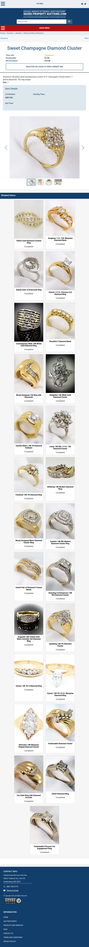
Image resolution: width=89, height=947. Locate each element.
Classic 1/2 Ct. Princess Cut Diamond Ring (60, 293)
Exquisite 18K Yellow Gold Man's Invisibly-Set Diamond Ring (29, 639)
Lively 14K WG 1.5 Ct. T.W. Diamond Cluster (60, 448)
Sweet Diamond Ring (60, 794)
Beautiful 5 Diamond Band (60, 341)
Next (86, 38)
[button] (31, 182)
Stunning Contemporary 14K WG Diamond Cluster (60, 594)
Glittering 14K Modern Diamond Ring (60, 488)
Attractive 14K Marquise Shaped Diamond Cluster (28, 746)
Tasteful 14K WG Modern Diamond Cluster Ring (60, 542)
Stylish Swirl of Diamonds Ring (28, 290)
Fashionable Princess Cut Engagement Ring (44, 847)
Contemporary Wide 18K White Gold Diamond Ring (28, 345)
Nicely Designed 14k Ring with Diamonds (28, 396)
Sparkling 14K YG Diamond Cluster (60, 645)
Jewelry (18, 33)
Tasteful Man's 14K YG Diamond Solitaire (29, 447)
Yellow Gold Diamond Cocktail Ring (28, 242)
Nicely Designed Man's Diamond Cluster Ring (29, 542)
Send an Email (12, 890)
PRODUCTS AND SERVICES (13, 925)
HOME (5, 917)
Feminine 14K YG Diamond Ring (29, 495)
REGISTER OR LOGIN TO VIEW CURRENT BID (44, 67)
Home (2, 33)
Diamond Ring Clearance (33, 33)
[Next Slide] (83, 147)
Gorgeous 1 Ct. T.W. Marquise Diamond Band (60, 239)
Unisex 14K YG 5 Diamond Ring (29, 686)
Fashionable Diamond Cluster (60, 744)
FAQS (5, 929)
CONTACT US (8, 933)
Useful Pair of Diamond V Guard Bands (29, 589)
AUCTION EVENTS (10, 921)
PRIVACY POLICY (9, 941)
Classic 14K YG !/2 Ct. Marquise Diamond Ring (60, 694)
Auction (10, 33)
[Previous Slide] (6, 147)
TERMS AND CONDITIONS (12, 937)
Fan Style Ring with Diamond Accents (29, 796)
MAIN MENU (25, 28)
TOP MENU (22, 3)
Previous (4, 38)
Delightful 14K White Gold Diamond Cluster (60, 396)
